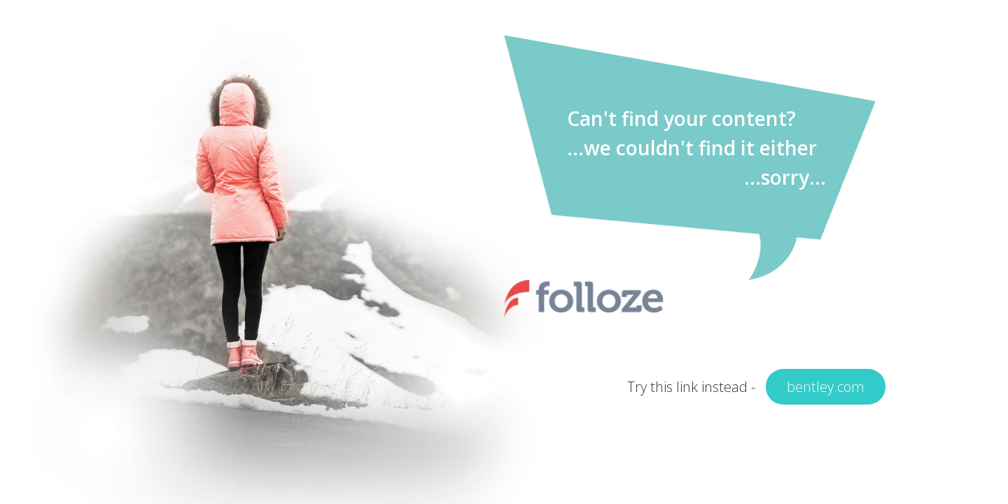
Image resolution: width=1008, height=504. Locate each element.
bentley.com (825, 386)
